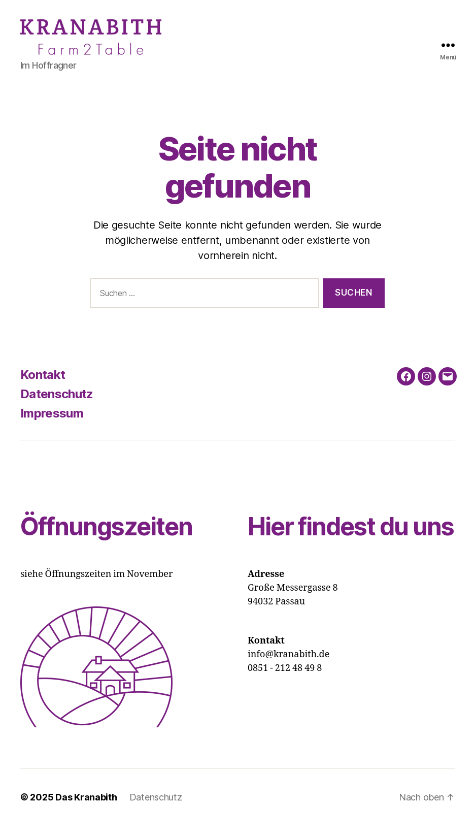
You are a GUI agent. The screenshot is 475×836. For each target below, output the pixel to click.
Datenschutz (56, 404)
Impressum (51, 423)
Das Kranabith (86, 807)
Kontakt (42, 384)
